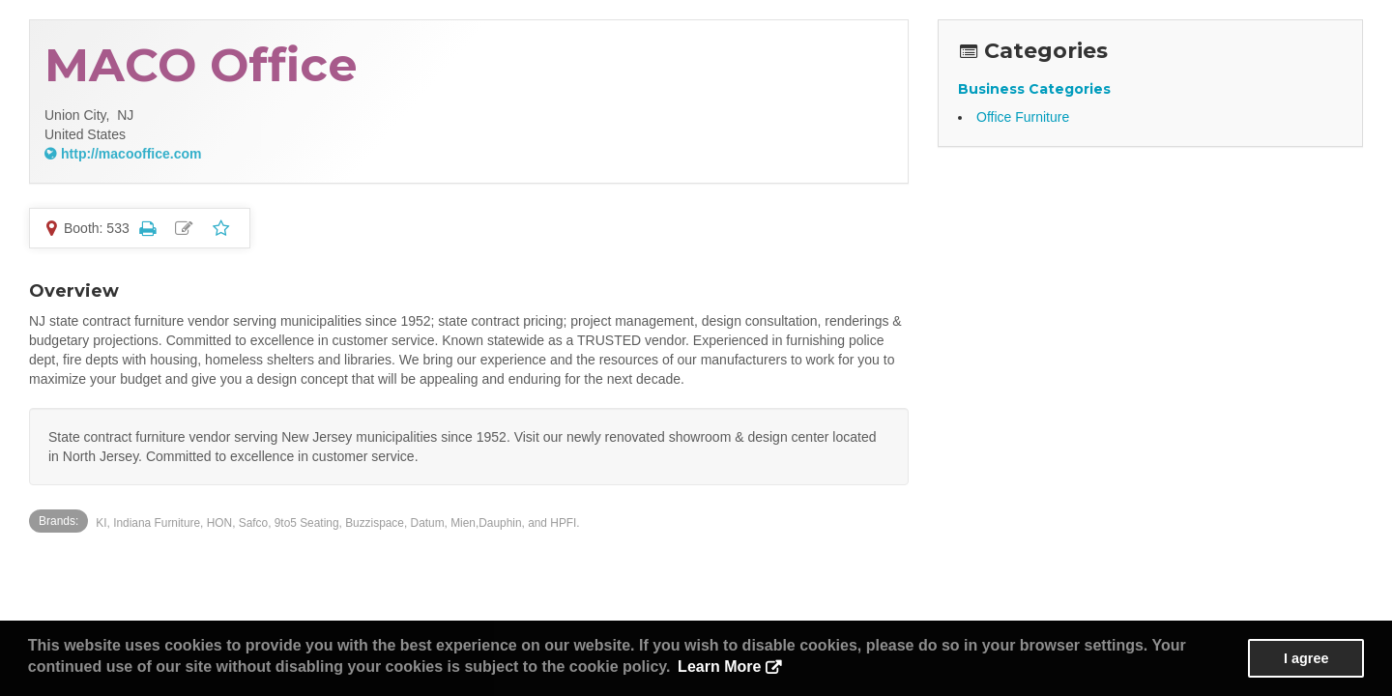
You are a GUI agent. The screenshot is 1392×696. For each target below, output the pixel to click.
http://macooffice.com (131, 153)
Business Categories (1034, 89)
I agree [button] (1306, 658)
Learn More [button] (719, 666)
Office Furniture (1022, 117)
